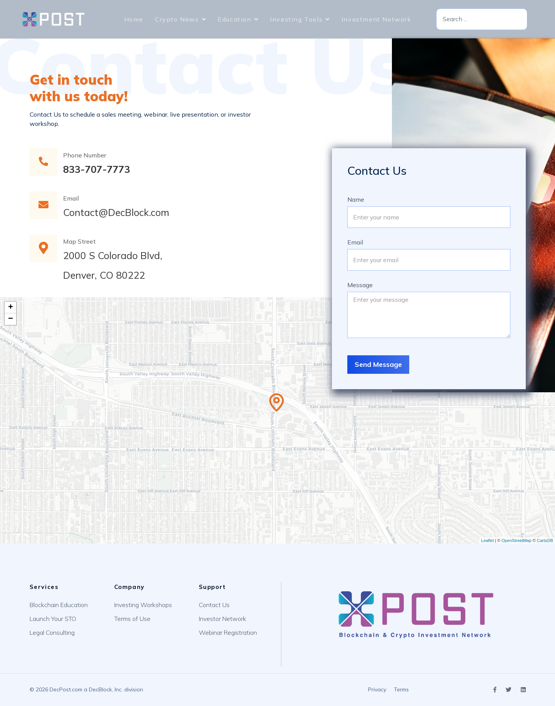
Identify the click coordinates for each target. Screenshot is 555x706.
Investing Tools (296, 19)
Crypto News (177, 19)
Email (355, 242)
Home (133, 19)
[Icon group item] (495, 690)
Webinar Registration (228, 632)
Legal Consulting (52, 632)
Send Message (378, 364)
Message (360, 285)
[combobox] (481, 19)
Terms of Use (132, 618)
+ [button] (10, 307)
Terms (401, 689)
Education (234, 19)
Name (355, 199)
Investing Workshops (143, 605)
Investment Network (377, 19)
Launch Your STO (53, 618)
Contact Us (214, 605)
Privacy (377, 689)
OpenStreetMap (517, 540)
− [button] (10, 319)
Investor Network (222, 618)
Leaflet (487, 540)
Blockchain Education (59, 605)
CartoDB (545, 540)
